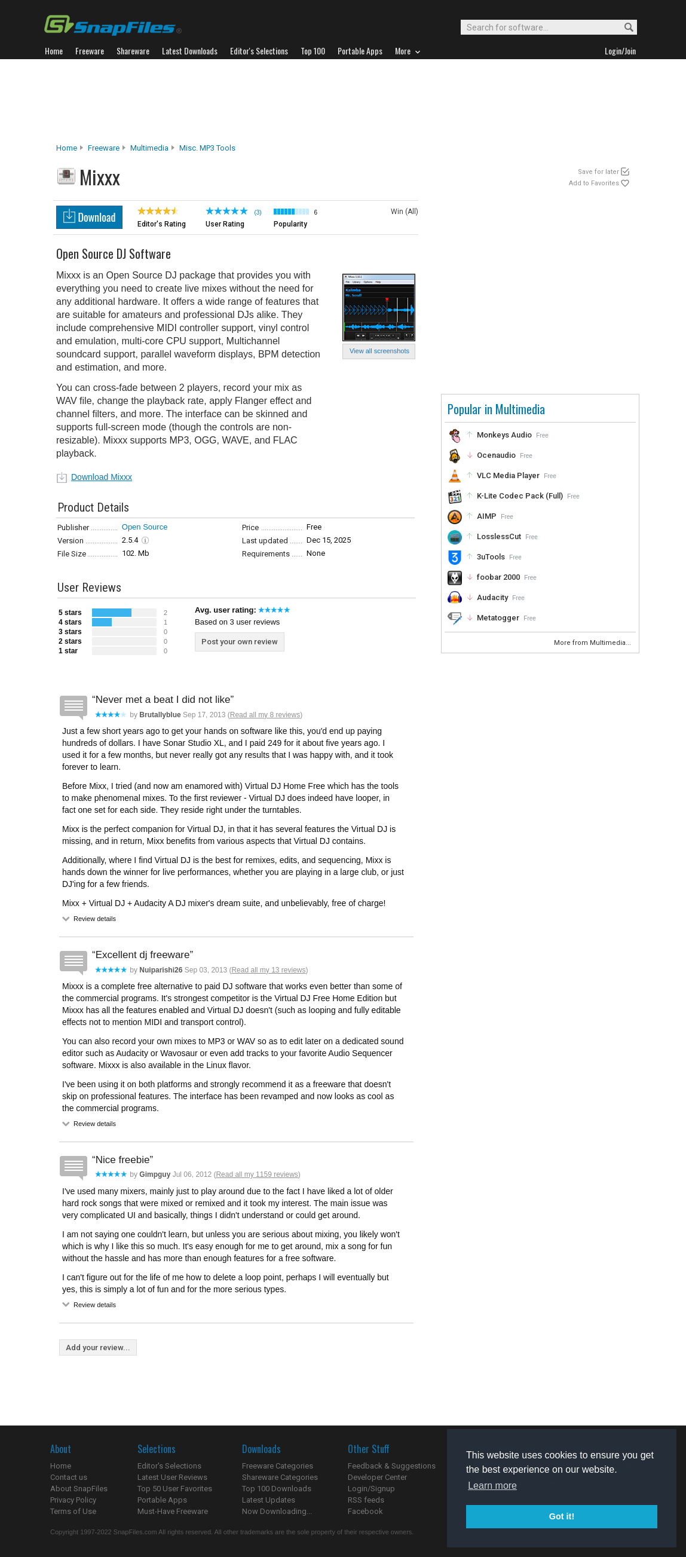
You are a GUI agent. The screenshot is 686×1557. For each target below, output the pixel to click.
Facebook (365, 1511)
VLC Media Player (508, 475)
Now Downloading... (277, 1511)
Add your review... (98, 1347)
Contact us (68, 1477)
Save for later (598, 172)
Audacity (492, 597)
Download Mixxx (101, 477)
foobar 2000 (498, 577)
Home (66, 147)
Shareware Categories (280, 1477)
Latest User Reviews (172, 1477)
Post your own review (239, 641)
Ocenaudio (496, 455)
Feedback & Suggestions (392, 1465)
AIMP (487, 516)
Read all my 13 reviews (268, 970)
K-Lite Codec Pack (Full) (520, 495)
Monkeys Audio (504, 434)
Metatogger (498, 617)
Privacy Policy (73, 1499)
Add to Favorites (594, 183)
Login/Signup (371, 1488)
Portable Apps (162, 1499)
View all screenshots (379, 350)
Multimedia (149, 147)
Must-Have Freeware (172, 1511)
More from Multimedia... (593, 643)
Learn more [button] (492, 1485)
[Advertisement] (343, 101)
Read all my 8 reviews (265, 715)
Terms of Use (73, 1511)
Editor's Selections (169, 1465)
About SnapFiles (79, 1488)
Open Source (145, 526)
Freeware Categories (277, 1465)
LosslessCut (499, 536)
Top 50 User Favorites (174, 1488)
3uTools (491, 556)
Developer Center (377, 1477)
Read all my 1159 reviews (257, 1174)
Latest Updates (268, 1499)
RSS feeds (366, 1499)
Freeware (104, 147)
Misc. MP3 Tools (207, 147)
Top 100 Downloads (276, 1488)
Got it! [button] (561, 1516)
